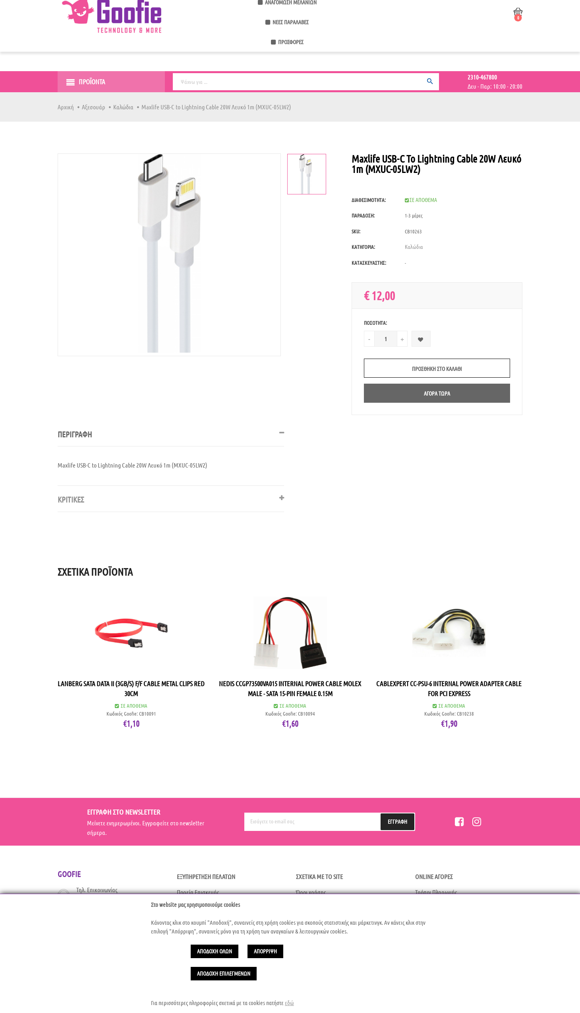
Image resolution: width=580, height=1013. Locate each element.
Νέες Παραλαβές (361, 43)
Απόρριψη (265, 951)
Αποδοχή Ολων (214, 951)
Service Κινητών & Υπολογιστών (229, 43)
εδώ (289, 1002)
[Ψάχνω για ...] (306, 81)
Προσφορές (405, 43)
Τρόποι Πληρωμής (436, 892)
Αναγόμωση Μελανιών (304, 43)
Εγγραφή (397, 821)
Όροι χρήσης (311, 892)
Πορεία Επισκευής (198, 892)
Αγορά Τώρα (437, 393)
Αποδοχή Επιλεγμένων (223, 973)
